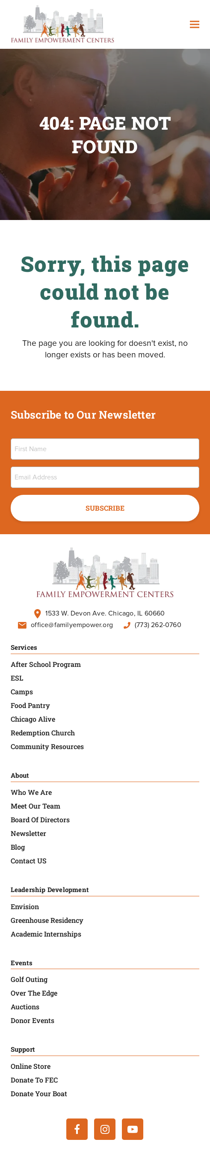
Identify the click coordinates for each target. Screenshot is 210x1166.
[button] (194, 24)
